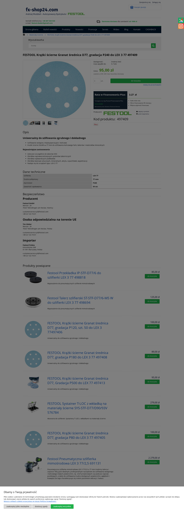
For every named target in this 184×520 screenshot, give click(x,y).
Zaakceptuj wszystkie (62, 506)
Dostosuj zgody (41, 506)
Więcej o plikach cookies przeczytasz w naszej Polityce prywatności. (30, 501)
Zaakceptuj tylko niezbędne (17, 506)
